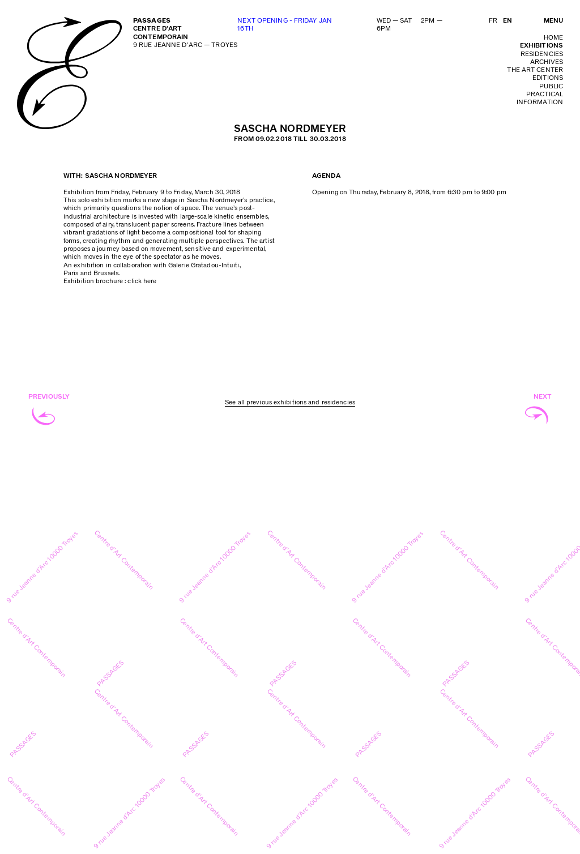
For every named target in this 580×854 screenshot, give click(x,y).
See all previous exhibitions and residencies (290, 402)
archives (546, 62)
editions (547, 78)
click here (141, 281)
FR (493, 20)
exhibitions (541, 45)
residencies (542, 54)
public (551, 86)
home (553, 37)
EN (507, 20)
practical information (540, 98)
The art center (535, 70)
